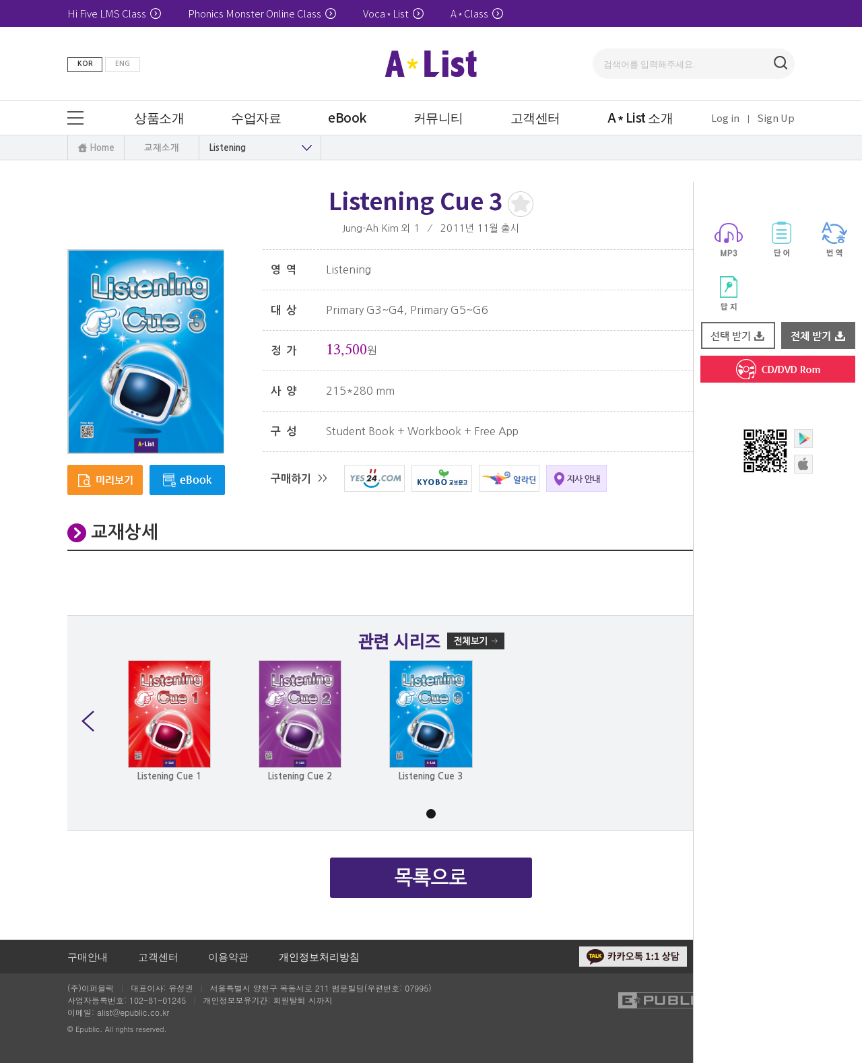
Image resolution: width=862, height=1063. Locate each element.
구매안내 (87, 956)
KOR (85, 63)
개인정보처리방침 (319, 956)
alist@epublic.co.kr (133, 1012)
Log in (725, 117)
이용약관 (228, 956)
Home (102, 147)
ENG (122, 63)
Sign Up (776, 117)
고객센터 (158, 956)
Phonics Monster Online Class (262, 13)
